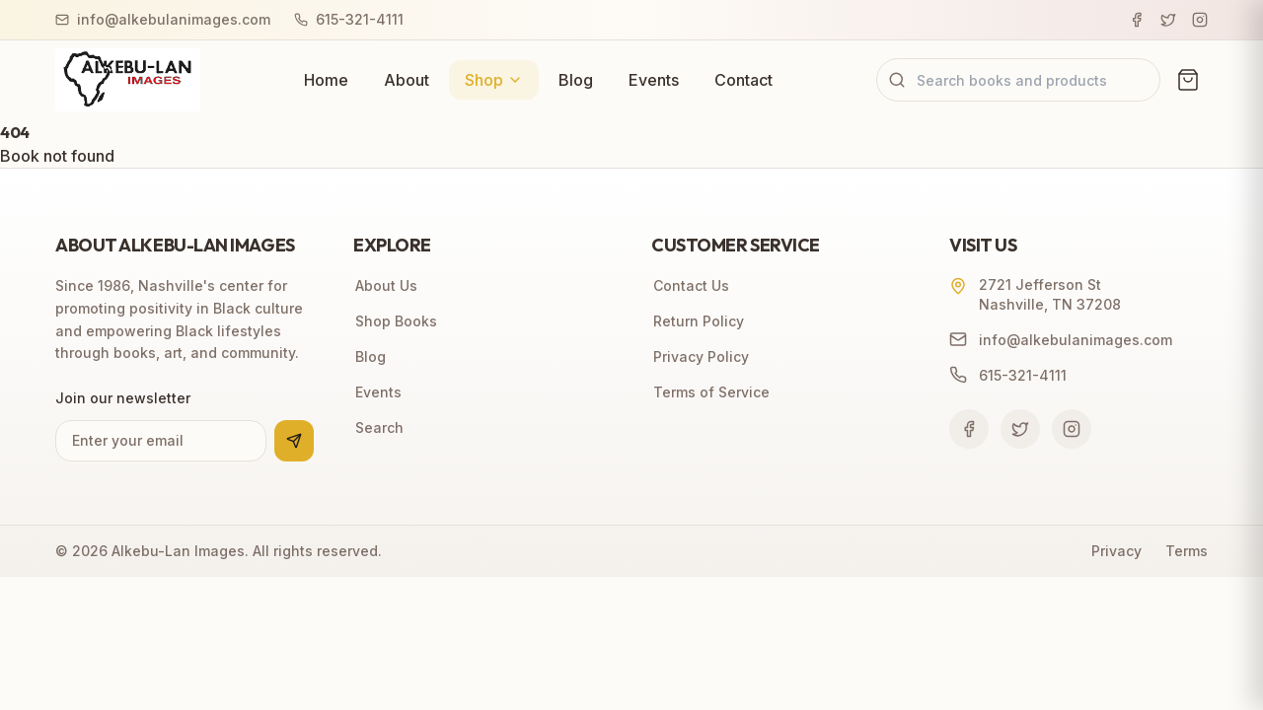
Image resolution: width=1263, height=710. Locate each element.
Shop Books (395, 321)
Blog (575, 80)
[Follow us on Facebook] (969, 429)
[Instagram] (1200, 20)
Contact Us (690, 285)
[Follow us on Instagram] (1071, 429)
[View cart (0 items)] (1188, 80)
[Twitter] (1168, 20)
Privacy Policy (700, 356)
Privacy (1116, 550)
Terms (1186, 550)
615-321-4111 (349, 19)
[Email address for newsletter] (160, 441)
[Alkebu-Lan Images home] (127, 79)
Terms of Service (710, 392)
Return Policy (697, 321)
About (406, 80)
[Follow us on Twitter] (1020, 429)
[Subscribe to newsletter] (294, 441)
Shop (494, 80)
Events (654, 80)
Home (326, 80)
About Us (385, 285)
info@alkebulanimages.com (162, 19)
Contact (743, 80)
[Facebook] (1137, 20)
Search (378, 427)
